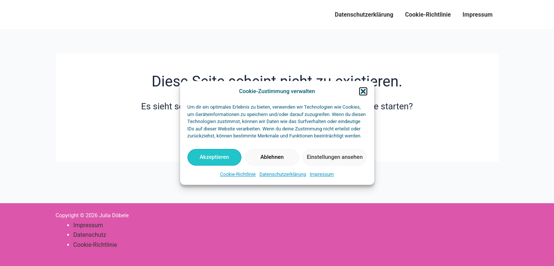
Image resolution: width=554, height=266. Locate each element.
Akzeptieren (214, 157)
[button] (363, 91)
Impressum (322, 174)
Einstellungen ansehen (334, 157)
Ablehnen (271, 157)
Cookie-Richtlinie (237, 174)
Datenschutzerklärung (282, 174)
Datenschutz (89, 234)
